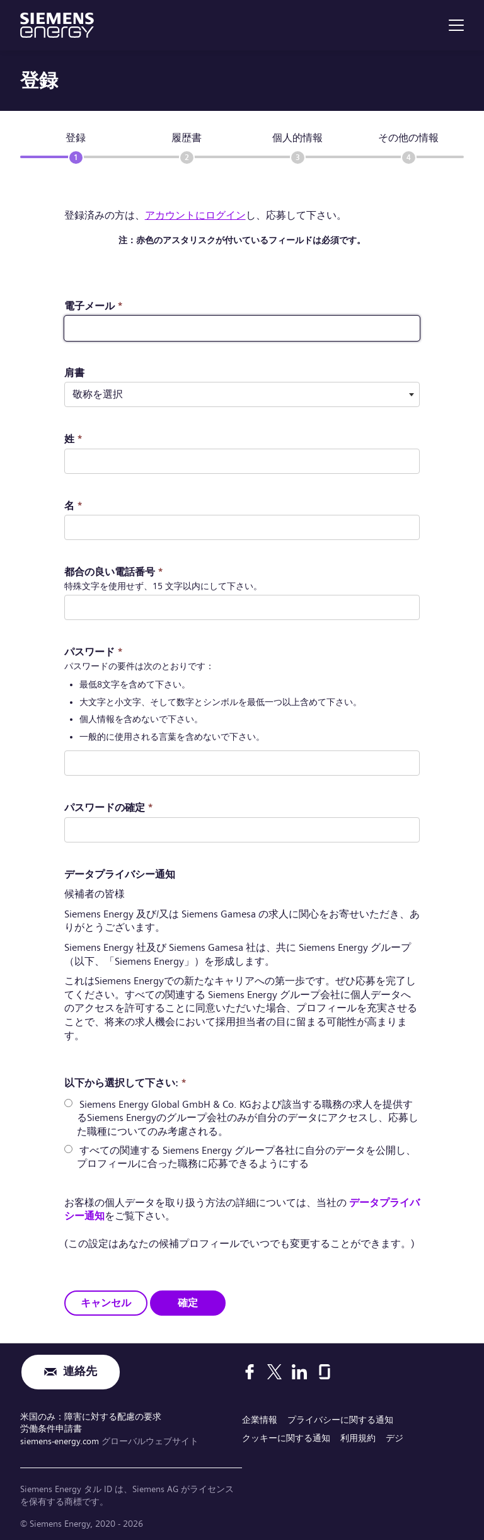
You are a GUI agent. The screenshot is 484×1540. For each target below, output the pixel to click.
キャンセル (106, 1302)
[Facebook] (249, 1371)
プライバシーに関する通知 (340, 1420)
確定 (188, 1302)
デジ (394, 1438)
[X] (274, 1371)
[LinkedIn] (299, 1371)
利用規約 (358, 1438)
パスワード (93, 652)
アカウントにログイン (195, 215)
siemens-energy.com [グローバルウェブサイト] (60, 1440)
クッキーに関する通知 (286, 1438)
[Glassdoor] (324, 1371)
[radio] (68, 1103)
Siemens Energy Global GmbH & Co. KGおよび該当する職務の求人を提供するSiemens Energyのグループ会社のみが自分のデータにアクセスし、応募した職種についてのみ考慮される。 (247, 1117)
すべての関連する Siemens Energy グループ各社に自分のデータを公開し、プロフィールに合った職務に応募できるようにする (246, 1156)
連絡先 (80, 1372)
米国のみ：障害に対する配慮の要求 (90, 1416)
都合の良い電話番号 (113, 572)
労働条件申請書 (51, 1428)
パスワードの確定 (108, 807)
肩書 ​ (74, 373)
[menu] (456, 25)
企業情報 (259, 1420)
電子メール (93, 306)
